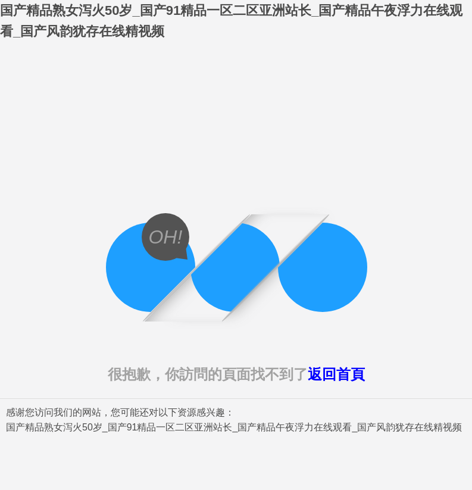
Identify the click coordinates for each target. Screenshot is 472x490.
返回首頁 (336, 374)
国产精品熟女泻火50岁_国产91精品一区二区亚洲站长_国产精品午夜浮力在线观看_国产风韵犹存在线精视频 (234, 427)
